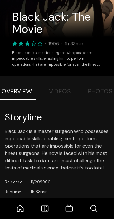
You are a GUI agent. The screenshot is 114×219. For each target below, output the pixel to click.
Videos (60, 91)
